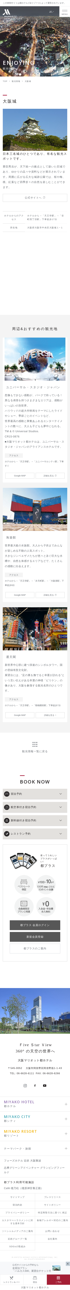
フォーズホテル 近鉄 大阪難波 (22, 1160)
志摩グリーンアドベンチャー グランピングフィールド (34, 1170)
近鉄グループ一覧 (17, 1239)
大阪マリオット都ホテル (35, 1287)
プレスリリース (52, 1197)
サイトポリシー (52, 1205)
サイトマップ (17, 1197)
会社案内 (52, 1239)
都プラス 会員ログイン (35, 925)
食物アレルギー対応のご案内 (52, 1220)
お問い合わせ (52, 1231)
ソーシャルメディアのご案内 (17, 1231)
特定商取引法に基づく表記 (52, 1212)
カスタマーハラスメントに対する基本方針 (17, 1222)
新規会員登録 (35, 936)
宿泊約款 (17, 1205)
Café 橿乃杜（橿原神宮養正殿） (24, 1188)
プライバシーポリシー (17, 1212)
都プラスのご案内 (35, 948)
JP (51, 12)
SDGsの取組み (17, 1246)
